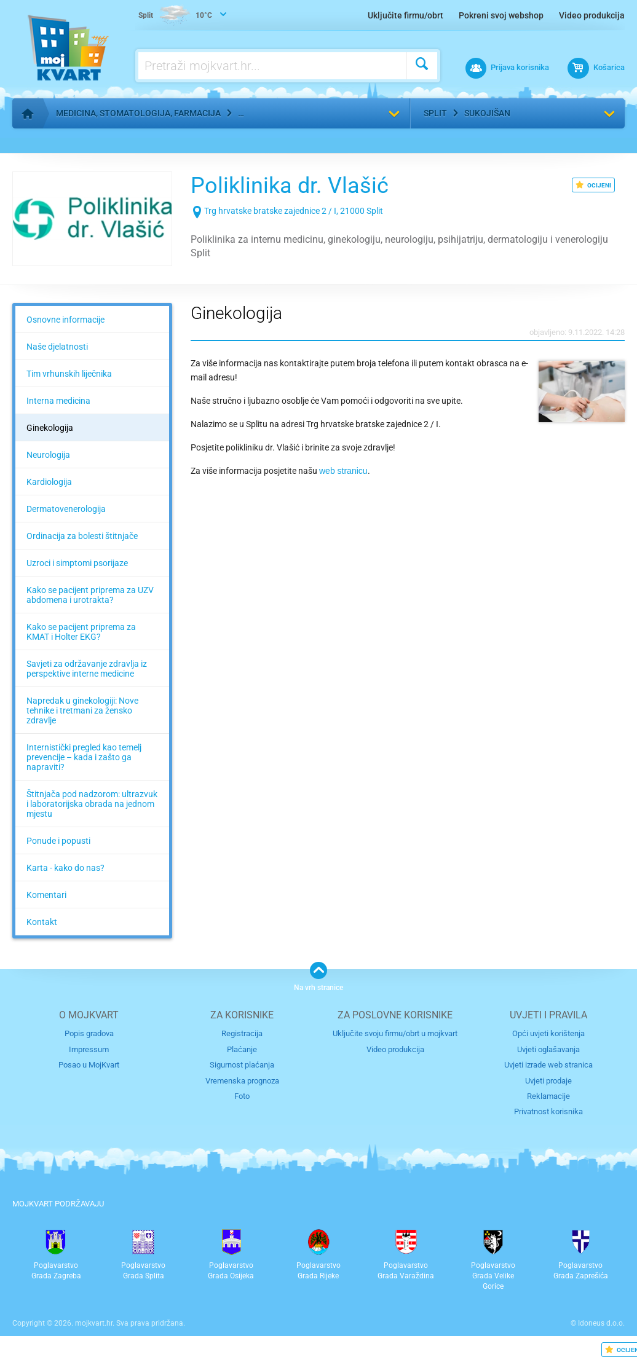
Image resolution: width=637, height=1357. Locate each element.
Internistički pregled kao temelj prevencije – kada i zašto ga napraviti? (83, 757)
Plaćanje (242, 1049)
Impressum (89, 1049)
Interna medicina (58, 401)
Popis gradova (89, 1033)
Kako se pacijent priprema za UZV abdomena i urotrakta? (90, 595)
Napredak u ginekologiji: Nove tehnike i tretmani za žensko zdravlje (82, 710)
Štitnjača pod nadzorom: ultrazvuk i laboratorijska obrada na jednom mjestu (91, 804)
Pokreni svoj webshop (501, 15)
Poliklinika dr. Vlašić (290, 186)
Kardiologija (49, 482)
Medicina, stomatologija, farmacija (138, 113)
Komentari (46, 895)
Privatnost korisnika (548, 1111)
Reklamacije (548, 1096)
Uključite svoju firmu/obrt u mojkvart (395, 1033)
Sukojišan (487, 113)
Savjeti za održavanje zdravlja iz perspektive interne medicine (86, 668)
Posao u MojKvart (88, 1064)
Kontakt (41, 922)
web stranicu (343, 471)
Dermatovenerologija (66, 509)
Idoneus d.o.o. (601, 1323)
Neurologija (48, 455)
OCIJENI (593, 185)
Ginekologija (49, 428)
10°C (175, 16)
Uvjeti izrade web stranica (548, 1064)
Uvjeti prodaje (548, 1080)
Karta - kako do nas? (65, 868)
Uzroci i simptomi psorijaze (77, 563)
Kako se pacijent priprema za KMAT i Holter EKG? (81, 632)
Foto (242, 1096)
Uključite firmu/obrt (405, 15)
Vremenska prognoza (242, 1080)
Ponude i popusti (58, 841)
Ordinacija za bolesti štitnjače (82, 536)
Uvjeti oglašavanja (548, 1049)
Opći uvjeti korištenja (548, 1033)
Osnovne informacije (65, 319)
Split (435, 113)
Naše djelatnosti (57, 347)
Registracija (242, 1033)
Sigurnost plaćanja (242, 1064)
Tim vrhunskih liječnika (69, 374)
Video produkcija (592, 15)
